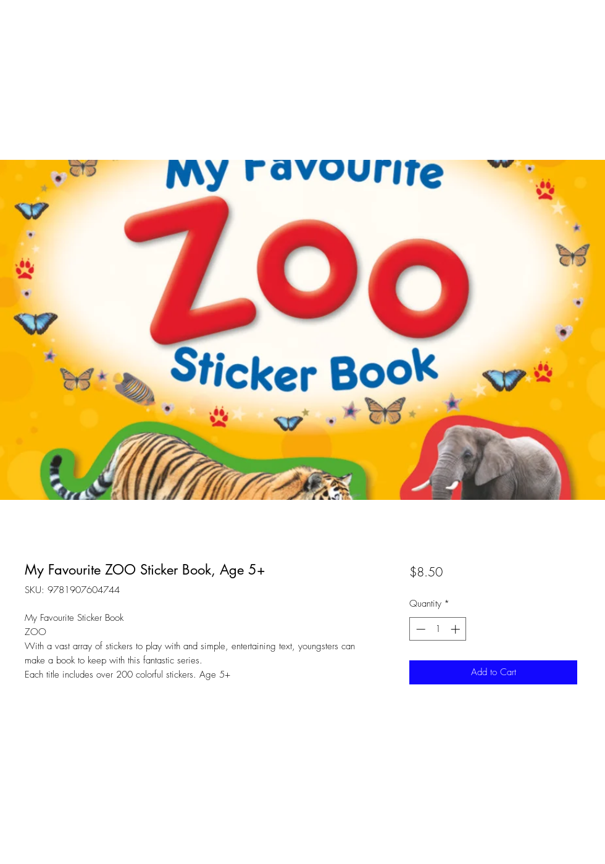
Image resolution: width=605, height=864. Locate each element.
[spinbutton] (438, 629)
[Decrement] (419, 629)
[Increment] (456, 629)
